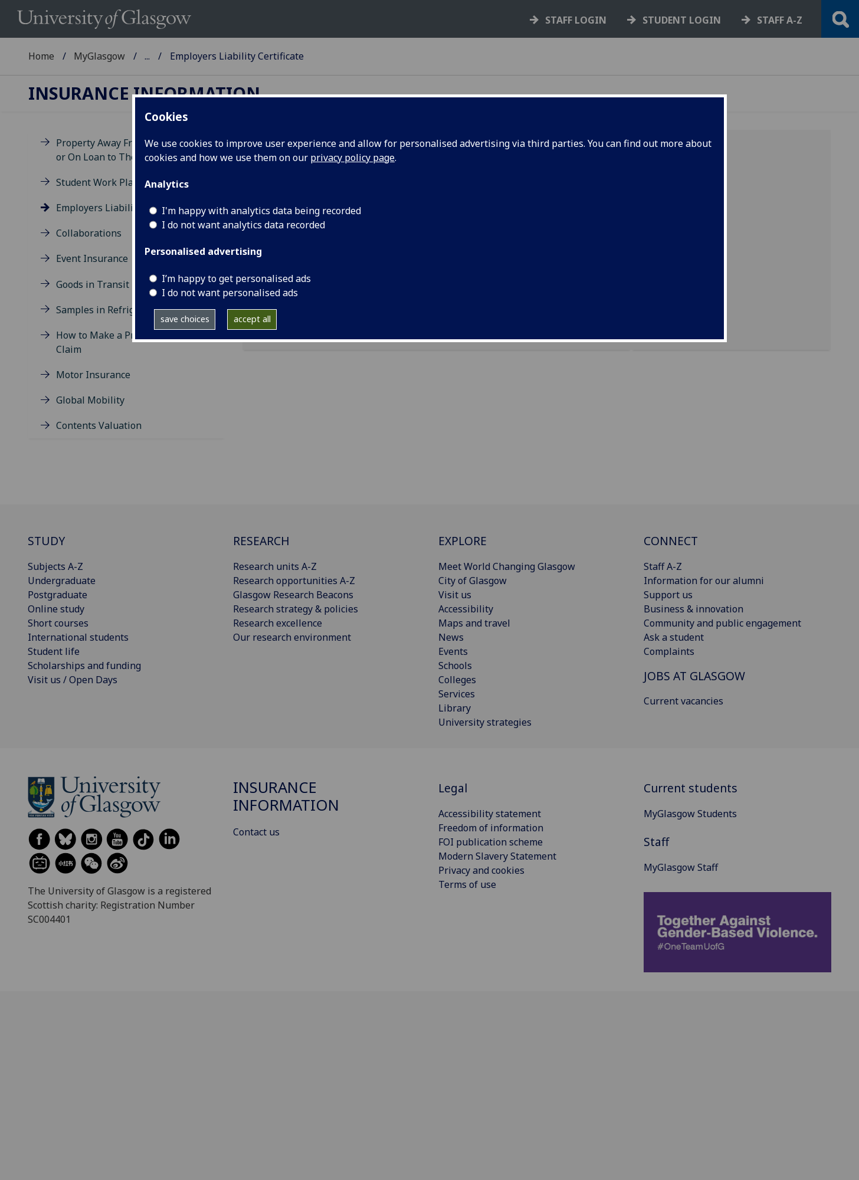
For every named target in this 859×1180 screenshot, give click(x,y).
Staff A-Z (663, 566)
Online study (56, 608)
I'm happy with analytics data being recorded (261, 210)
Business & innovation (693, 608)
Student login (681, 20)
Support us (668, 594)
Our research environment (292, 637)
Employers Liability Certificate (123, 207)
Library (454, 708)
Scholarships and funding (84, 665)
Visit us (454, 594)
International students (78, 637)
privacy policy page (352, 157)
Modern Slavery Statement (497, 856)
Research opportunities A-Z (294, 580)
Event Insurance (92, 258)
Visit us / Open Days (72, 679)
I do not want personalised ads (230, 292)
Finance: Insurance (186, 56)
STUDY (46, 541)
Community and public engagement (722, 623)
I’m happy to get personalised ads (236, 278)
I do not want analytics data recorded (243, 224)
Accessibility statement (489, 813)
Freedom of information (490, 827)
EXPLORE (462, 541)
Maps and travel (474, 623)
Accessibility (465, 608)
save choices (184, 318)
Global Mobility (90, 400)
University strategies (485, 722)
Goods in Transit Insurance (116, 284)
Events (453, 651)
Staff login (575, 20)
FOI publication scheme (490, 841)
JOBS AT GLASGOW (694, 676)
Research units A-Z (275, 566)
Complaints (669, 651)
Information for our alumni (704, 580)
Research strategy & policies (295, 608)
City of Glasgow (472, 580)
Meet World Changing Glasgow (506, 566)
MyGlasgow (99, 56)
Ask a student (674, 637)
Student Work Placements (113, 182)
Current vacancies (683, 700)
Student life (54, 651)
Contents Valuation (99, 425)
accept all (252, 318)
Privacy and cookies (481, 870)
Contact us (256, 831)
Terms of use (467, 884)
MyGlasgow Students (690, 813)
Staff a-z (779, 20)
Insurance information (144, 93)
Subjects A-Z (55, 566)
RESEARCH (261, 541)
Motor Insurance (93, 374)
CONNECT (671, 541)
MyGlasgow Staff (681, 867)
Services (456, 693)
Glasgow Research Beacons (293, 594)
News (451, 637)
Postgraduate (57, 594)
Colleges (457, 679)
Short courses (58, 623)
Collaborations (89, 233)
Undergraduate (62, 580)
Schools (455, 665)
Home (41, 56)
